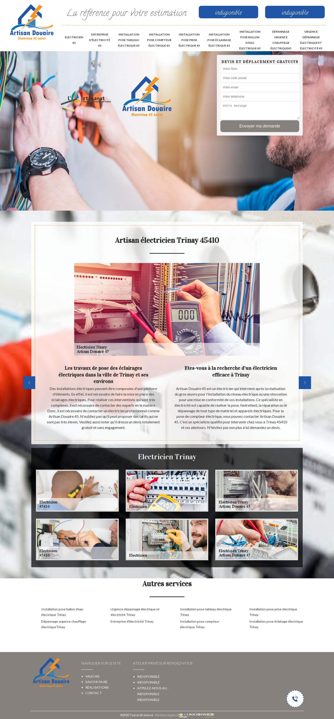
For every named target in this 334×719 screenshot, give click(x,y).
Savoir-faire (96, 682)
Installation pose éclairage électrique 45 (219, 40)
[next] (305, 382)
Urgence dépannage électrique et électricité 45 (311, 40)
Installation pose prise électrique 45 (189, 40)
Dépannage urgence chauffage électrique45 (280, 40)
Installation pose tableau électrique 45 (128, 40)
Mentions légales (166, 715)
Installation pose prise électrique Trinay (273, 612)
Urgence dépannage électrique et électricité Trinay (135, 612)
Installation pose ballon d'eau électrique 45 (249, 40)
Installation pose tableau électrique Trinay (205, 612)
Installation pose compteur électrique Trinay (199, 624)
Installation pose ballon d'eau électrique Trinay (62, 612)
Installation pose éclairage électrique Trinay (276, 624)
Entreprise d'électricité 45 (99, 40)
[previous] (29, 382)
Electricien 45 (74, 39)
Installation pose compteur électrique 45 (159, 40)
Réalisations (97, 687)
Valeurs (92, 676)
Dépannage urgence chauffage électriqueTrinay (63, 624)
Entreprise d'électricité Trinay (132, 621)
